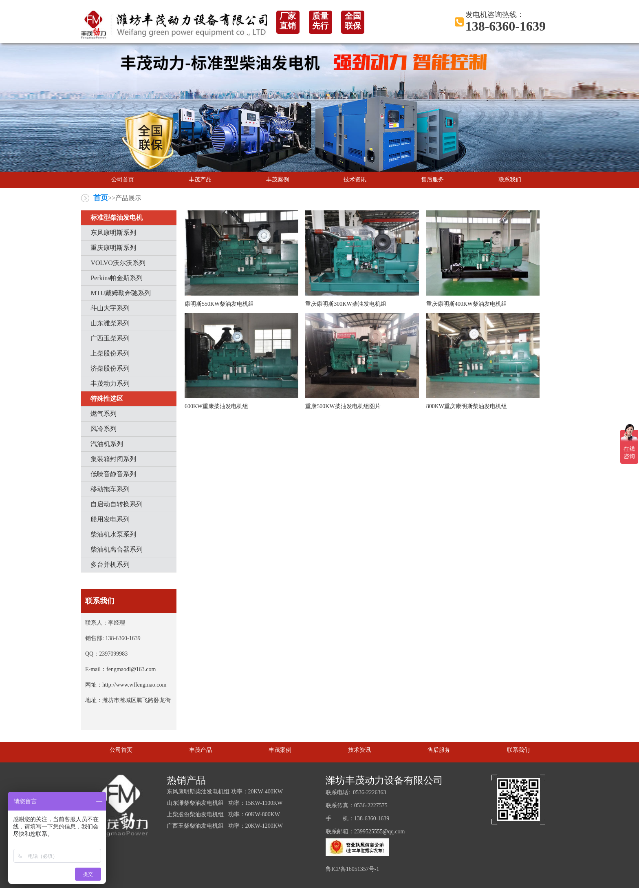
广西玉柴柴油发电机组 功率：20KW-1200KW (225, 826)
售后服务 (432, 180)
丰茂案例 (277, 180)
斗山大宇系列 (110, 308)
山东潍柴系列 (110, 323)
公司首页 (122, 180)
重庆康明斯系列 (113, 247)
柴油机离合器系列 (116, 549)
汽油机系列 (106, 443)
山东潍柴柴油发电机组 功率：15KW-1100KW (225, 803)
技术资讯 (355, 180)
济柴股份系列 (110, 368)
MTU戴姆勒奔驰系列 (120, 292)
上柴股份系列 (110, 353)
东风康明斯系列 (113, 232)
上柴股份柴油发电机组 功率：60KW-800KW (223, 814)
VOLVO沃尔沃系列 (117, 262)
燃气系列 (103, 413)
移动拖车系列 (110, 489)
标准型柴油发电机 (116, 217)
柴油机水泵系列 (113, 534)
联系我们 (509, 180)
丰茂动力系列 (110, 383)
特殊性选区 (106, 398)
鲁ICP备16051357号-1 (352, 869)
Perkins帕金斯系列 (116, 277)
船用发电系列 (110, 519)
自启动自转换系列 (116, 504)
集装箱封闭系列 (113, 458)
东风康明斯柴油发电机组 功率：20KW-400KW (225, 792)
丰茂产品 (200, 180)
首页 (100, 198)
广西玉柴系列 (110, 338)
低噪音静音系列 (113, 474)
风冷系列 (103, 428)
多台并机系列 (110, 564)
